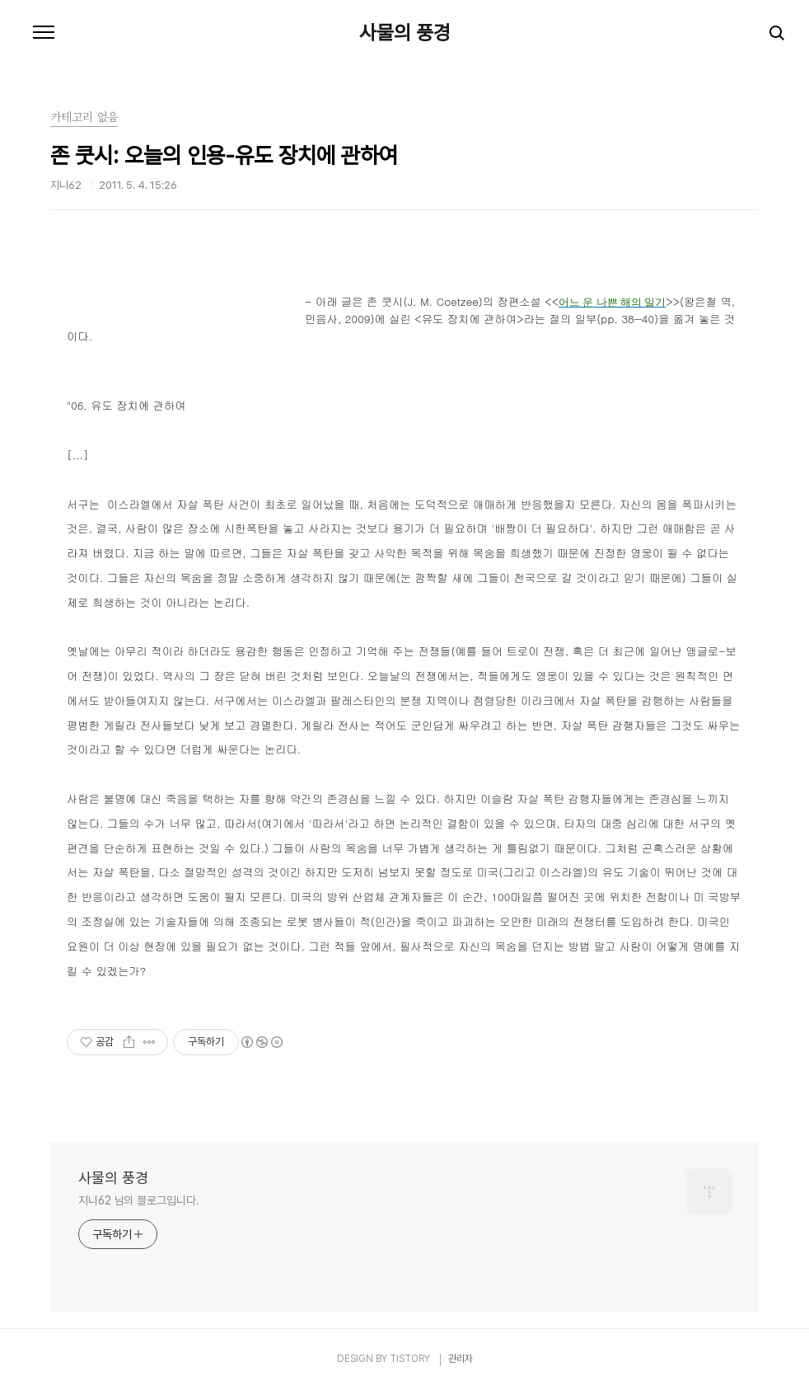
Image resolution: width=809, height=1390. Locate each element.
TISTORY (410, 1358)
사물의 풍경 (405, 33)
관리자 (460, 1358)
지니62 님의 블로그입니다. (138, 1200)
